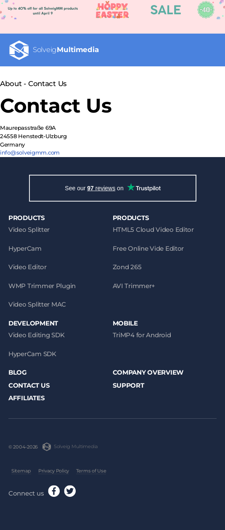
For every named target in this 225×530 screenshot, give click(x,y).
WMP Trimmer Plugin (42, 286)
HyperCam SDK (32, 354)
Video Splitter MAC (37, 304)
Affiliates (26, 398)
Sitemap (21, 471)
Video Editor (27, 267)
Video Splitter (29, 230)
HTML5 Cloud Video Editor (153, 230)
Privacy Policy (53, 471)
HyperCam (25, 248)
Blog (17, 372)
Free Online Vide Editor (148, 248)
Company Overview (148, 372)
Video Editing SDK (36, 335)
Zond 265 (127, 267)
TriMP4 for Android (142, 335)
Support (128, 385)
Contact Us (29, 385)
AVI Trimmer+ (134, 286)
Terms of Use (91, 471)
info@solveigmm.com (30, 152)
